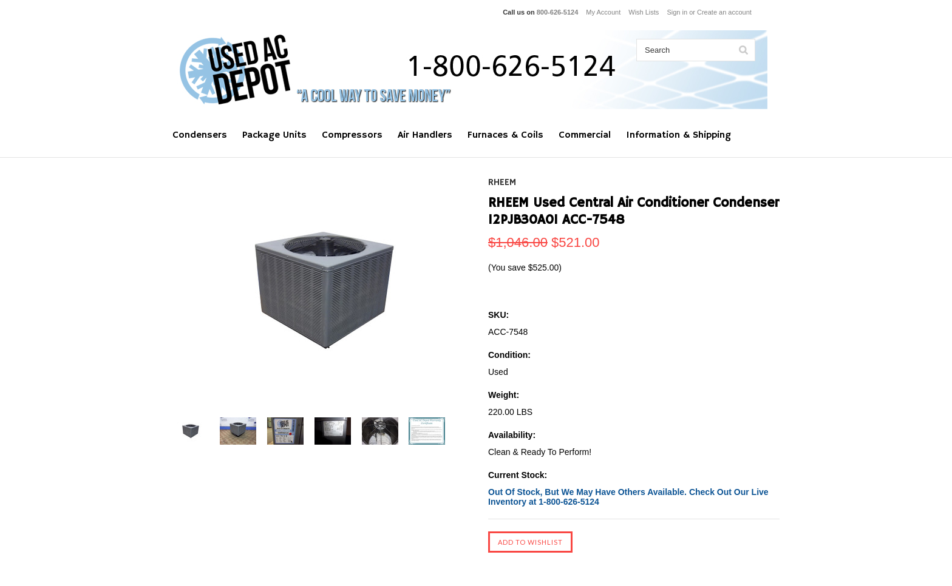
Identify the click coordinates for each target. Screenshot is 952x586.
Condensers (199, 135)
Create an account (724, 12)
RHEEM (502, 183)
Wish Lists (643, 12)
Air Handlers (425, 135)
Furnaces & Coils (505, 135)
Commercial (585, 135)
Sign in (677, 12)
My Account (603, 12)
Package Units (274, 135)
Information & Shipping (678, 135)
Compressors (352, 135)
